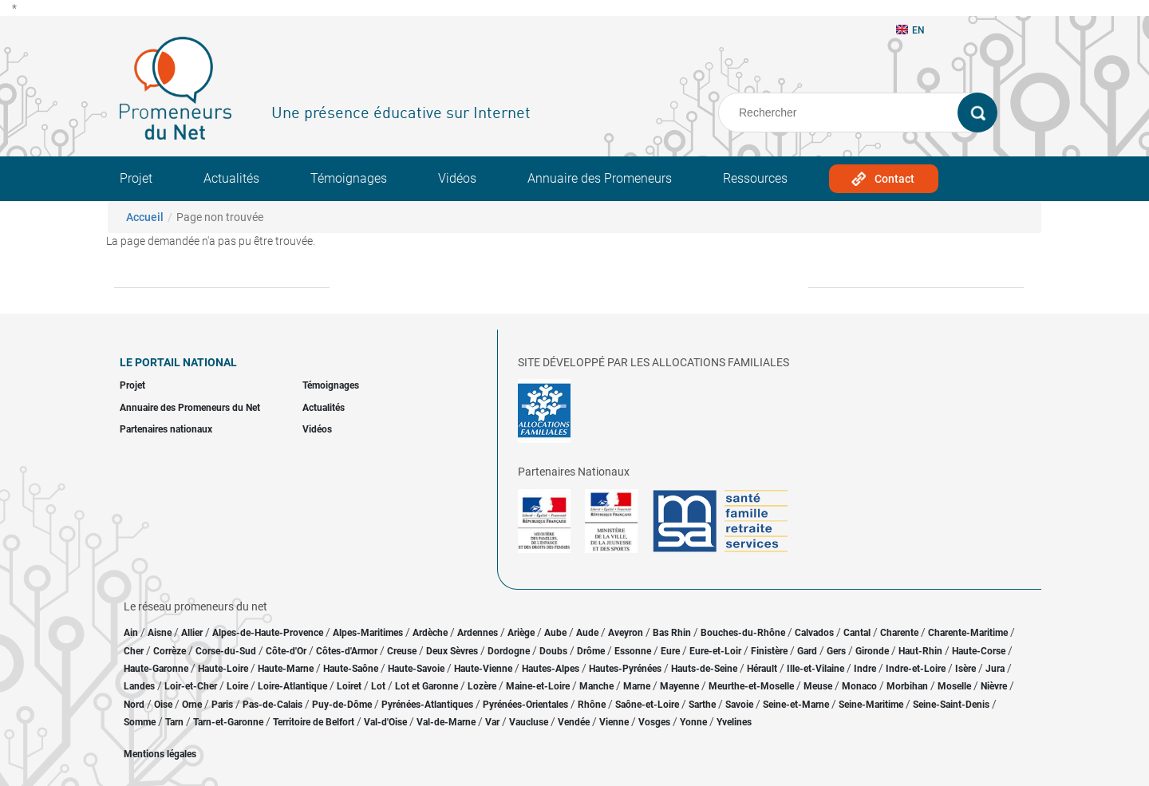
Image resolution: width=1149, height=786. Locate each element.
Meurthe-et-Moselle (751, 686)
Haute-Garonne (156, 668)
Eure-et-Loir (715, 651)
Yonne (693, 722)
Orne (192, 704)
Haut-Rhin (920, 651)
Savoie (739, 704)
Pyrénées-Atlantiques (427, 704)
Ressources (755, 178)
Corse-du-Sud (225, 651)
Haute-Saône (350, 668)
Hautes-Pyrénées (625, 668)
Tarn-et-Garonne (228, 722)
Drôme (591, 651)
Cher (134, 651)
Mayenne (679, 686)
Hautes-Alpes (550, 668)
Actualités (231, 178)
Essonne (632, 651)
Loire (237, 686)
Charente (899, 632)
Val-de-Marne (446, 722)
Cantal (857, 632)
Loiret (349, 686)
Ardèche (430, 632)
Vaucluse (528, 722)
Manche (596, 686)
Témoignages (348, 178)
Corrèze (169, 651)
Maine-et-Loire (538, 686)
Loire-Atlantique (292, 686)
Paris (222, 704)
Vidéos (457, 178)
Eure (670, 651)
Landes (139, 686)
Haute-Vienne (483, 668)
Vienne (614, 722)
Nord (134, 704)
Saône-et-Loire (647, 704)
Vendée (574, 722)
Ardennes (477, 632)
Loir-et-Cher (190, 686)
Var (492, 722)
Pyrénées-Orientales (525, 704)
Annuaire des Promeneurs (599, 178)
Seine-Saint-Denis (951, 704)
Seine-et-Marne (796, 704)
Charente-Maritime (968, 632)
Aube (555, 632)
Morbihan (907, 686)
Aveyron (625, 632)
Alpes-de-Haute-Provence (267, 632)
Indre (865, 668)
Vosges (654, 722)
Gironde (872, 651)
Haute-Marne (286, 668)
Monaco (859, 686)
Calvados (814, 632)
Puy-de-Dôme (342, 704)
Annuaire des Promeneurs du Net (190, 407)
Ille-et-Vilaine (815, 668)
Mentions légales (160, 754)
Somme (140, 722)
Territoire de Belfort (313, 722)
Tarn (174, 722)
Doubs (553, 651)
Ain (132, 632)
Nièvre (994, 686)
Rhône (592, 704)
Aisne (160, 632)
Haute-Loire (223, 668)
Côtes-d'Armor (346, 651)
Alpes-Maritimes (368, 632)
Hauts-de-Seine (704, 668)
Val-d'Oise (385, 722)
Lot (378, 686)
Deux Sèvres (452, 651)
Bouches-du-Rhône (743, 632)
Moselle (954, 686)
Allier (192, 632)
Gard (807, 651)
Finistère (769, 651)
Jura (995, 668)
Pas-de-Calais (272, 704)
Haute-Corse (978, 651)
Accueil (145, 217)
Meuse (818, 686)
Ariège (521, 632)
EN (910, 30)
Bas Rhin (672, 632)
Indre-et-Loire (916, 668)
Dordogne (509, 651)
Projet (136, 178)
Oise (163, 704)
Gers (836, 651)
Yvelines (734, 722)
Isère (965, 668)
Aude (587, 632)
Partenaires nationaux (166, 429)
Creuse (402, 651)
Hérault (762, 668)
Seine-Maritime (871, 704)
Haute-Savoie (416, 668)
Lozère (482, 686)
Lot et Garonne (426, 686)
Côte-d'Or (286, 651)
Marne (636, 686)
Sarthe (702, 704)
